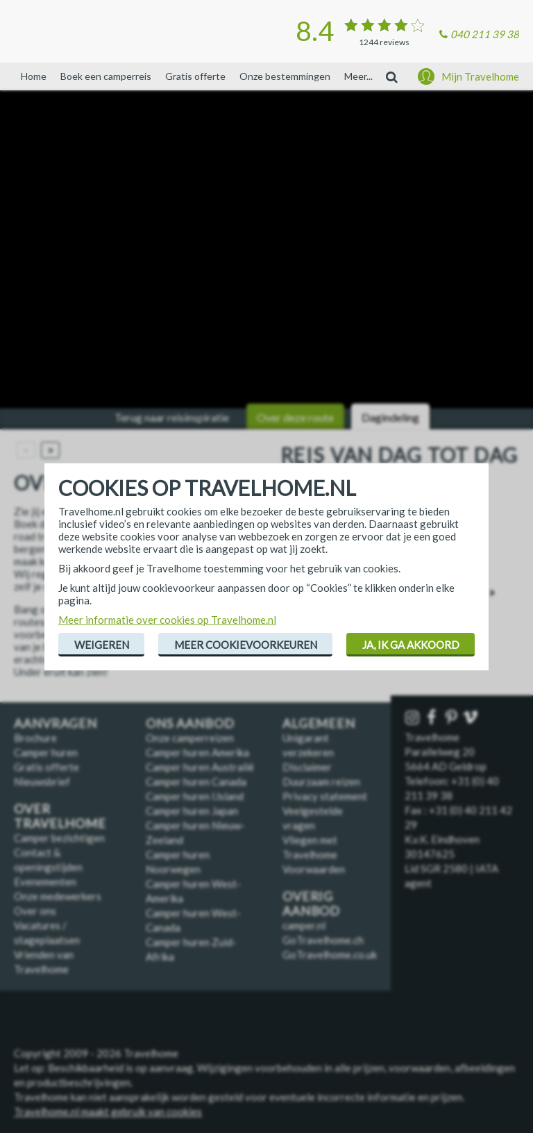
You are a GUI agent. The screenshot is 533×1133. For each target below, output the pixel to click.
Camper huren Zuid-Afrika (191, 949)
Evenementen (45, 881)
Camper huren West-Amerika (193, 890)
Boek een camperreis (105, 76)
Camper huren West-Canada (193, 920)
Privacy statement (324, 796)
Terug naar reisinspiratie (172, 417)
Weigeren (101, 644)
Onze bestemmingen (284, 76)
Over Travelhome (60, 816)
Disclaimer (307, 767)
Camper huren (46, 752)
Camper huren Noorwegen (178, 861)
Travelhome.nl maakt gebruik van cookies (108, 1111)
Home (33, 76)
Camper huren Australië (200, 767)
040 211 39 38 (484, 34)
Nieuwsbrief (42, 781)
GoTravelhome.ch (323, 940)
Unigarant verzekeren (308, 745)
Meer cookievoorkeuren (245, 644)
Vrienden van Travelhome (44, 961)
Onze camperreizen (190, 737)
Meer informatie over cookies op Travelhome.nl (167, 619)
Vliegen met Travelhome (309, 847)
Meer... (358, 76)
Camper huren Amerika (197, 752)
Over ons (35, 910)
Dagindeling (390, 417)
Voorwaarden (313, 869)
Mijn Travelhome (480, 76)
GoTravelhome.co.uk (329, 954)
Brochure (35, 737)
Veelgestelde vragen (312, 818)
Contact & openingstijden (48, 859)
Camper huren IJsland (195, 796)
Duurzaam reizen (321, 781)
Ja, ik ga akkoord (410, 644)
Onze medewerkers (57, 896)
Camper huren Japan (192, 810)
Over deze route (295, 417)
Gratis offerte (195, 76)
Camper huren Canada (196, 781)
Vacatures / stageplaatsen (47, 932)
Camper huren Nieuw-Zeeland (195, 832)
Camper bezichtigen (59, 838)
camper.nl (303, 925)
